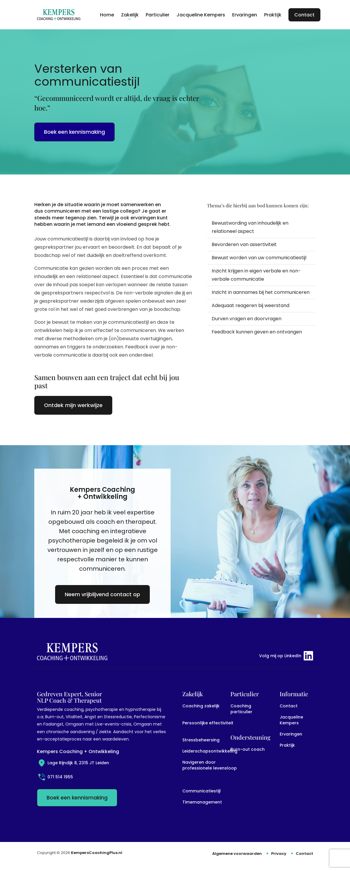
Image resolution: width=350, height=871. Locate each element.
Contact (289, 706)
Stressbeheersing (201, 740)
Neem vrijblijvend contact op (102, 594)
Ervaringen (291, 734)
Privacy (278, 853)
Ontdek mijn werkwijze (73, 405)
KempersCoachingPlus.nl (96, 852)
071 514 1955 (55, 777)
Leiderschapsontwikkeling (209, 751)
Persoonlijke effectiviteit (207, 723)
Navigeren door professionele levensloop (209, 765)
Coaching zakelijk (201, 706)
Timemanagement (202, 802)
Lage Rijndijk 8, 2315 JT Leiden (73, 763)
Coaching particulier (241, 709)
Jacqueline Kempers (291, 720)
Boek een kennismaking (74, 131)
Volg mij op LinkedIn (286, 655)
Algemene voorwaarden (237, 853)
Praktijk (287, 745)
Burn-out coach (247, 749)
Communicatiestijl (201, 791)
